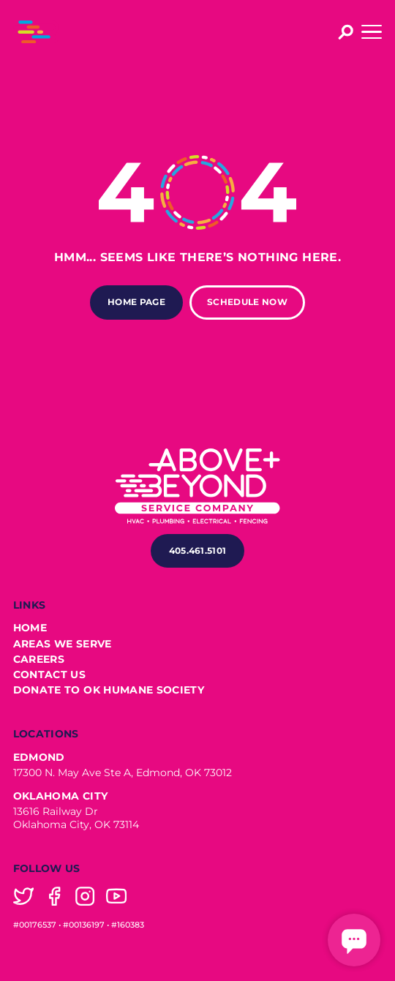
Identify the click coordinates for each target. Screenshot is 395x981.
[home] (36, 31)
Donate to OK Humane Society (109, 690)
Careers (38, 659)
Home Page (136, 301)
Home (30, 628)
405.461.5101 (198, 550)
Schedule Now (247, 301)
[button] (371, 31)
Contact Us (49, 675)
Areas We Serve (62, 644)
